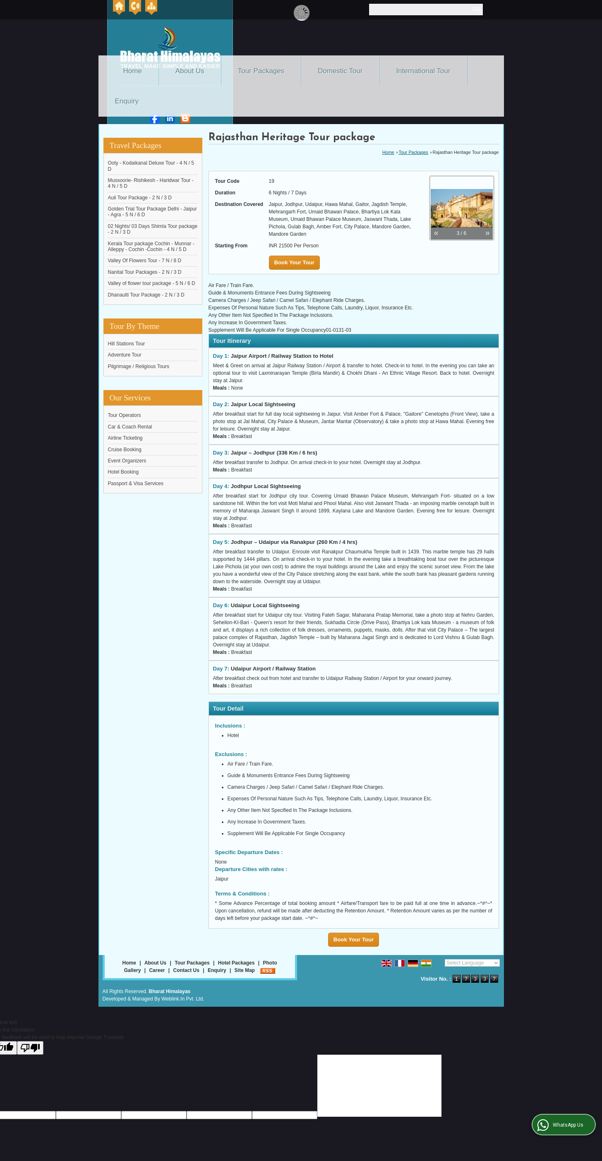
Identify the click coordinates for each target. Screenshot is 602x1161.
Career (157, 970)
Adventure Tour (125, 355)
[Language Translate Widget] (472, 963)
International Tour (423, 71)
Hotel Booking (123, 472)
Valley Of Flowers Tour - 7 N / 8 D (145, 260)
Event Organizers (127, 461)
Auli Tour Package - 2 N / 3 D (140, 198)
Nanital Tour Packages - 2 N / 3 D (145, 272)
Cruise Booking (125, 449)
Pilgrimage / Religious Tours (139, 366)
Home (132, 71)
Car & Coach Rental (130, 427)
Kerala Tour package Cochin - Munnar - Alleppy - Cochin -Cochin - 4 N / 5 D (151, 246)
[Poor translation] (30, 1048)
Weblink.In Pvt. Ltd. (182, 999)
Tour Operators (124, 415)
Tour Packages (261, 71)
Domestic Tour (340, 71)
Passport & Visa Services (136, 483)
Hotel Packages (236, 963)
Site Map (245, 970)
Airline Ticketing (125, 438)
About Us (189, 71)
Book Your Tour (294, 262)
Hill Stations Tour (126, 344)
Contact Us (186, 970)
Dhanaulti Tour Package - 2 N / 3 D (146, 295)
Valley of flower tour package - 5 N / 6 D (151, 283)
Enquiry (127, 101)
